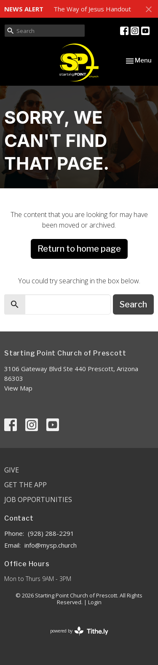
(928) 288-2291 (51, 533)
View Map (18, 388)
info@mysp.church (50, 545)
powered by (79, 631)
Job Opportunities (38, 499)
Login (95, 602)
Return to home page (79, 249)
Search (133, 304)
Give (11, 470)
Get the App (25, 484)
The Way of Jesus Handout (92, 9)
